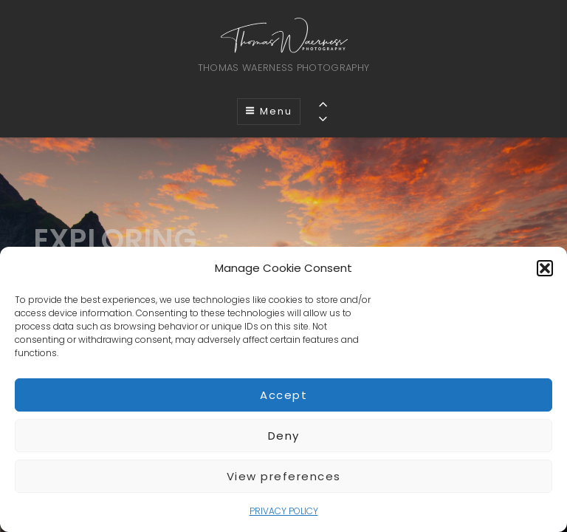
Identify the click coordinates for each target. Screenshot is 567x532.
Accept (283, 395)
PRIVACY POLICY (284, 511)
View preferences (284, 476)
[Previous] (323, 104)
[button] (544, 268)
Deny (284, 435)
